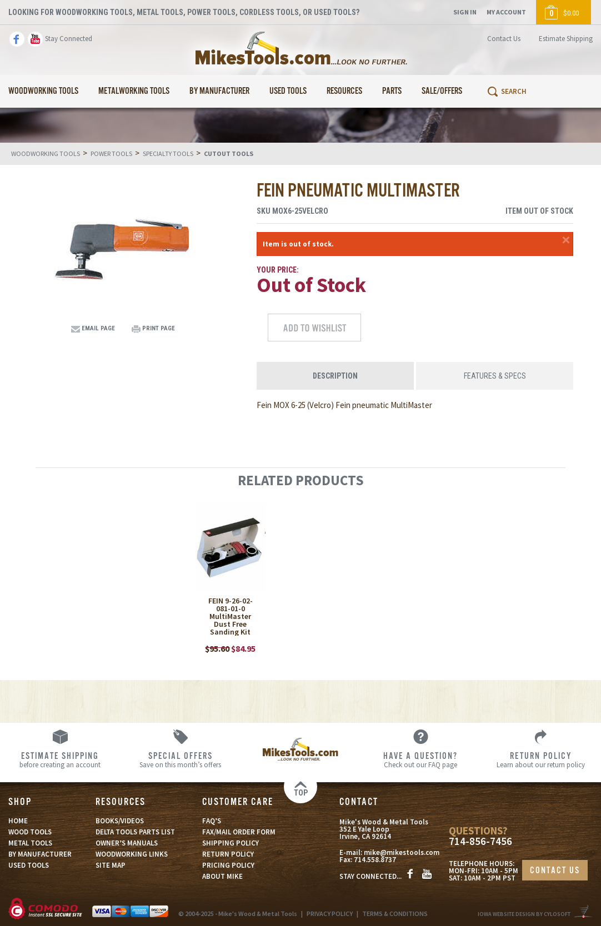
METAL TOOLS (30, 843)
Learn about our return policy (541, 759)
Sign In (465, 12)
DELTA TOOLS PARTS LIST (135, 832)
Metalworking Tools (133, 91)
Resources (344, 91)
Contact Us (503, 38)
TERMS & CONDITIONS (395, 913)
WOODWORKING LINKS (132, 854)
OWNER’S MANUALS (127, 843)
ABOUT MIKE (222, 876)
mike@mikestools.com (401, 852)
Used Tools (288, 91)
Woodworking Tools (43, 91)
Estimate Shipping (566, 38)
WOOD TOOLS (30, 832)
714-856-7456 (480, 841)
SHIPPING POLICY (230, 843)
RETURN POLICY (228, 854)
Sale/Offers (442, 91)
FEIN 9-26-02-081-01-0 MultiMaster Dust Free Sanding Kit (230, 616)
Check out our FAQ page (420, 759)
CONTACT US (555, 871)
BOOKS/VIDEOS (120, 820)
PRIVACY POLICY (330, 913)
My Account (506, 12)
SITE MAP (111, 865)
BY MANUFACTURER (40, 854)
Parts (392, 91)
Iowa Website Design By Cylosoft (524, 914)
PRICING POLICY (228, 865)
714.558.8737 (375, 859)
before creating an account (60, 759)
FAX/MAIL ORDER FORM (239, 832)
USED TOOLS (28, 865)
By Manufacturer (219, 91)
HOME (18, 820)
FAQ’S (211, 820)
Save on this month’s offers (180, 759)
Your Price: (278, 269)
